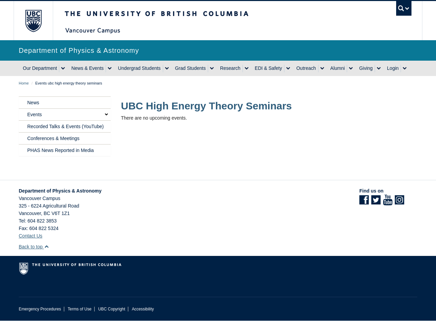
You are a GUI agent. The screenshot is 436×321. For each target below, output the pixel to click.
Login (393, 68)
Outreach (306, 68)
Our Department (40, 68)
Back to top (34, 246)
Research (230, 68)
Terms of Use (80, 309)
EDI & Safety (268, 68)
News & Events (87, 68)
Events (34, 114)
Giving (366, 68)
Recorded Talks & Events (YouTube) (65, 126)
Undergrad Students (139, 68)
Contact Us (30, 236)
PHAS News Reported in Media (60, 150)
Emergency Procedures (40, 309)
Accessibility (143, 309)
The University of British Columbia (33, 20)
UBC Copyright (111, 309)
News (33, 102)
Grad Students (190, 68)
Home (24, 83)
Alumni (337, 68)
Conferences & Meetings (53, 138)
